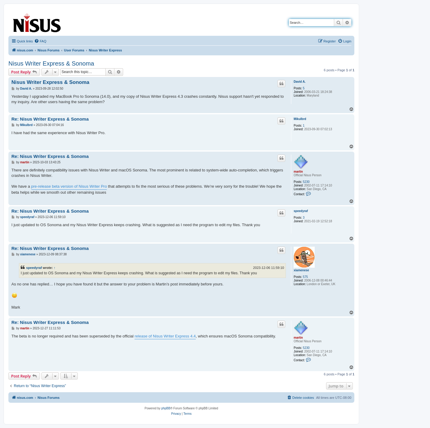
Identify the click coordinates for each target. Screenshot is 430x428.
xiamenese (301, 270)
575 (305, 277)
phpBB (165, 408)
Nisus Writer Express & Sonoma (51, 63)
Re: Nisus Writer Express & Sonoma (50, 119)
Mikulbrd (300, 119)
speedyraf (301, 211)
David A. (300, 81)
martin (298, 171)
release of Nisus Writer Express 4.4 (165, 336)
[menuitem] (40, 41)
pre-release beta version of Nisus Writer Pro (69, 186)
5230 (306, 181)
